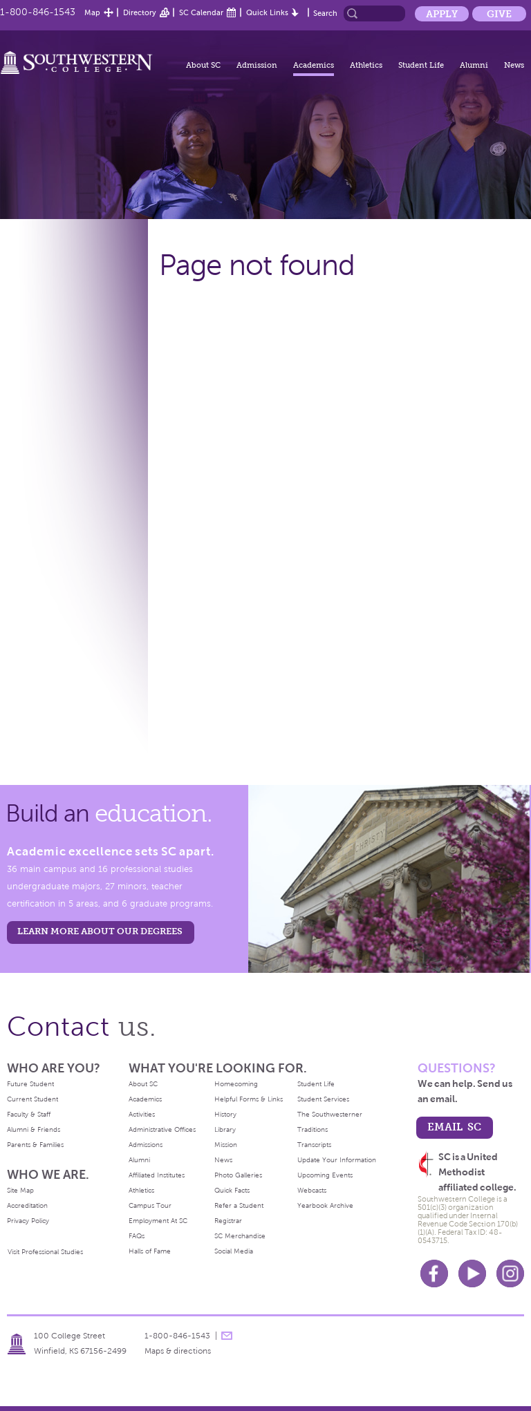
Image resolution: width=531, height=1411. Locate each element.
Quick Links (267, 12)
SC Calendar (201, 12)
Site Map (20, 1190)
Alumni (474, 65)
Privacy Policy (28, 1220)
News (514, 65)
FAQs (137, 1236)
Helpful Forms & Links (248, 1099)
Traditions (312, 1129)
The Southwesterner (329, 1114)
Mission (225, 1144)
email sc (454, 1127)
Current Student (32, 1099)
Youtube (472, 1273)
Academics (313, 65)
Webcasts (311, 1190)
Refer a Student (238, 1205)
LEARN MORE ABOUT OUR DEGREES (100, 931)
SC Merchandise (240, 1236)
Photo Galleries (238, 1175)
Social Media (233, 1251)
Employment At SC (158, 1220)
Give (499, 13)
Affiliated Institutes (157, 1175)
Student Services (323, 1099)
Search (325, 13)
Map (92, 12)
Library (225, 1129)
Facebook (434, 1273)
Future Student (30, 1084)
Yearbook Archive (325, 1205)
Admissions (145, 1144)
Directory (139, 12)
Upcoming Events (325, 1175)
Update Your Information (336, 1160)
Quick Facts (232, 1190)
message (226, 1336)
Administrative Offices (162, 1129)
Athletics (366, 65)
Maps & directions (178, 1351)
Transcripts (314, 1144)
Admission (256, 65)
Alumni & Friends (33, 1129)
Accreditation (27, 1205)
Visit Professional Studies (45, 1252)
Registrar (228, 1220)
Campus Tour (150, 1205)
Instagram (510, 1273)
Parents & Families (35, 1144)
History (225, 1114)
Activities (142, 1114)
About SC (203, 65)
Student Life (421, 65)
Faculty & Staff (28, 1114)
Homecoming (236, 1084)
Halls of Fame (150, 1251)
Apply (442, 13)
